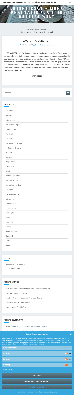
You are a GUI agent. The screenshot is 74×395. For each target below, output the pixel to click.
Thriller (8, 241)
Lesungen (9, 190)
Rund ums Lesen (12, 231)
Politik (8, 218)
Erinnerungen (11, 129)
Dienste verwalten (8, 370)
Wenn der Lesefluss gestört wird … (18, 293)
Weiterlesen (37, 76)
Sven (37, 45)
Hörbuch (9, 153)
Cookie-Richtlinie (21, 392)
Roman (8, 227)
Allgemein (9, 111)
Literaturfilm (10, 199)
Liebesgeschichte (12, 194)
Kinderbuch (10, 166)
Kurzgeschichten (12, 180)
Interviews (9, 157)
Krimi (8, 171)
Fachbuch (9, 134)
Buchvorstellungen (13, 125)
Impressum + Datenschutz (34, 392)
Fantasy (9, 139)
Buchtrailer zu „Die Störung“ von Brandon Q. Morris (28, 326)
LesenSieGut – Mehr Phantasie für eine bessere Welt (30, 2)
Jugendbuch (10, 162)
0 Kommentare (48, 45)
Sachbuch (9, 236)
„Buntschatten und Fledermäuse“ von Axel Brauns (24, 298)
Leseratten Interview (13, 185)
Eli (7, 326)
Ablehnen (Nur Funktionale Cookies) (37, 381)
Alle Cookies (37, 375)
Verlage (8, 245)
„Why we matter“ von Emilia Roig (18, 302)
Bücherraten (10, 120)
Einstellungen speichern (37, 387)
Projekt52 (9, 222)
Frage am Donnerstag (14, 143)
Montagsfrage (11, 204)
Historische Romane (13, 148)
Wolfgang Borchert (37, 40)
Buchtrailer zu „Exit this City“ (16, 307)
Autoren (9, 115)
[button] (71, 334)
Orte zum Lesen (11, 208)
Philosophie (10, 213)
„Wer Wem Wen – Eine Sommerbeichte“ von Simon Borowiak (28, 289)
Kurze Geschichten (13, 176)
